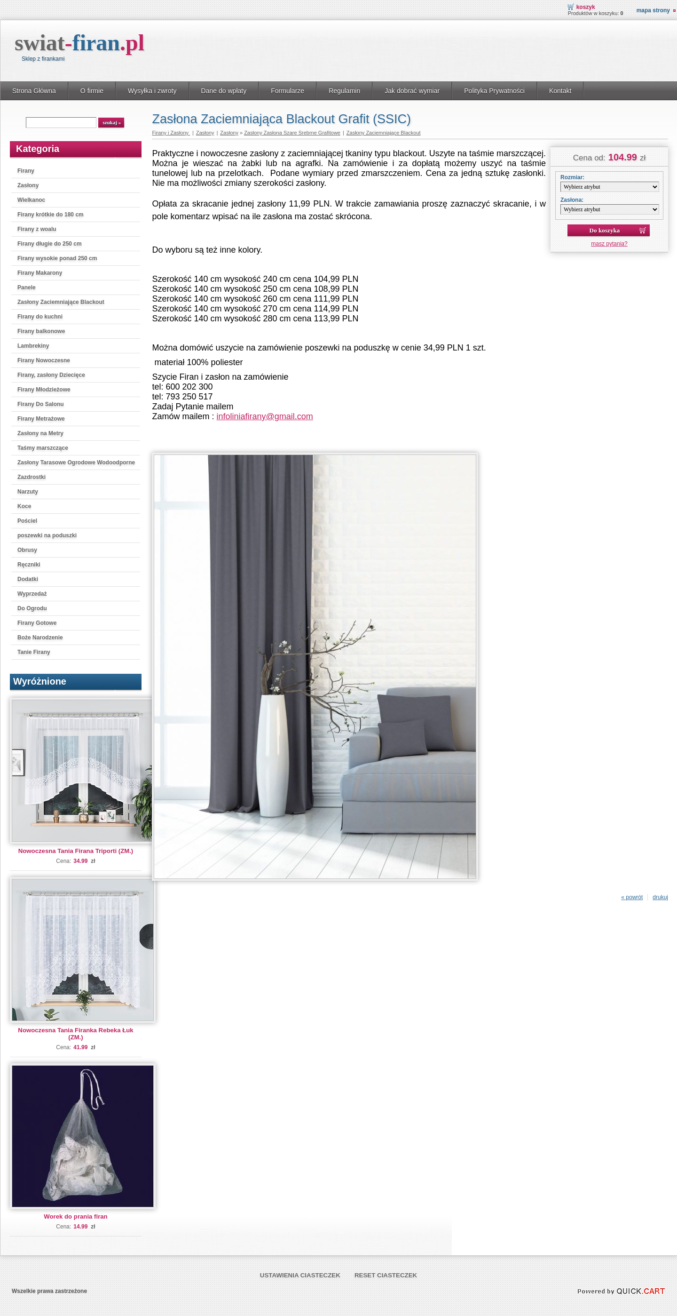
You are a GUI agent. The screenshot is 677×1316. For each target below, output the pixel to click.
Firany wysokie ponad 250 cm (57, 258)
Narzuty (27, 491)
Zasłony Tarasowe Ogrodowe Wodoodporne (76, 462)
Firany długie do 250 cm (49, 243)
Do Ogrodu (32, 608)
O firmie (91, 91)
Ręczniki (28, 564)
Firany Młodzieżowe (44, 389)
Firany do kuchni (40, 316)
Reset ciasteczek (385, 1275)
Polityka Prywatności (494, 91)
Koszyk (585, 7)
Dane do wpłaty (224, 91)
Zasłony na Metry (40, 433)
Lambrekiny (33, 346)
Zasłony (28, 185)
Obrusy (27, 550)
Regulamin (344, 91)
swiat (79, 42)
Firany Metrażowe (41, 418)
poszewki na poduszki (47, 535)
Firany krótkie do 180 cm (50, 214)
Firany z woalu (36, 229)
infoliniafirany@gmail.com (264, 416)
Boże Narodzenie (40, 637)
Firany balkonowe (41, 331)
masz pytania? (609, 243)
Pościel (27, 521)
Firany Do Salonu (40, 404)
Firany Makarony (39, 273)
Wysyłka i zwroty (152, 91)
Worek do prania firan (75, 1216)
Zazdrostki (31, 477)
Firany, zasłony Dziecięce (51, 375)
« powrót (632, 897)
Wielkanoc (31, 200)
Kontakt (560, 91)
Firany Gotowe (36, 623)
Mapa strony (653, 10)
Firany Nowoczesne (43, 360)
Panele (26, 287)
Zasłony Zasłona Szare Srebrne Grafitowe (292, 133)
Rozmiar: (572, 177)
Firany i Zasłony (171, 133)
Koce (24, 506)
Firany (25, 170)
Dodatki (27, 579)
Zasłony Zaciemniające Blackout (60, 302)
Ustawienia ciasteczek (300, 1275)
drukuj (660, 897)
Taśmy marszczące (42, 448)
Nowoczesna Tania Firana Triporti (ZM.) (75, 850)
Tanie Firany (33, 652)
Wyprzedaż (32, 593)
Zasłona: (571, 200)
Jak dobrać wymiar (412, 91)
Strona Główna (34, 91)
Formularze (287, 91)
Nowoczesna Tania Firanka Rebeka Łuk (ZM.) (75, 1034)
